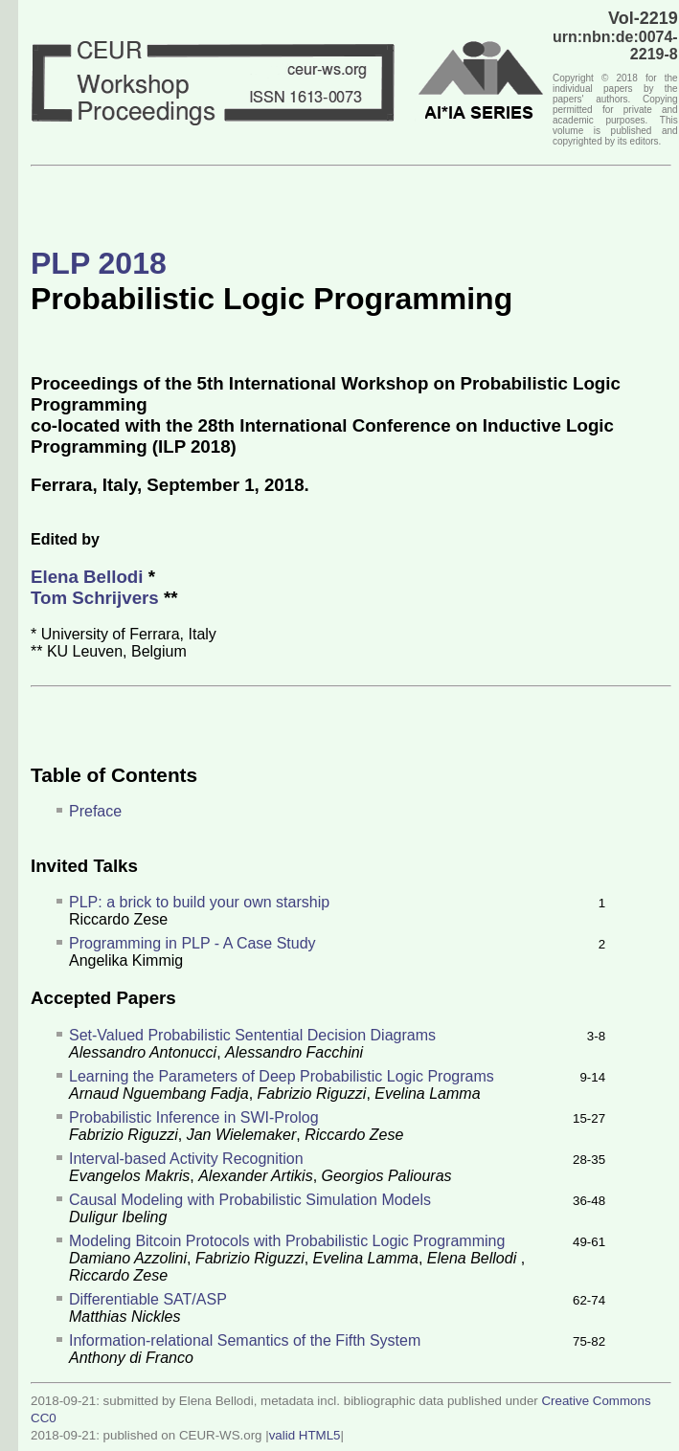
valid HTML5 (305, 1435)
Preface (95, 811)
